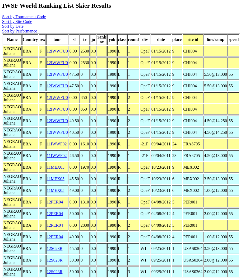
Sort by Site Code (17, 21)
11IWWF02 (57, 144)
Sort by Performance (19, 31)
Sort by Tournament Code (24, 17)
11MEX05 (55, 167)
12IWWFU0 (57, 51)
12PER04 (55, 202)
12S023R (55, 248)
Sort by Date (13, 26)
